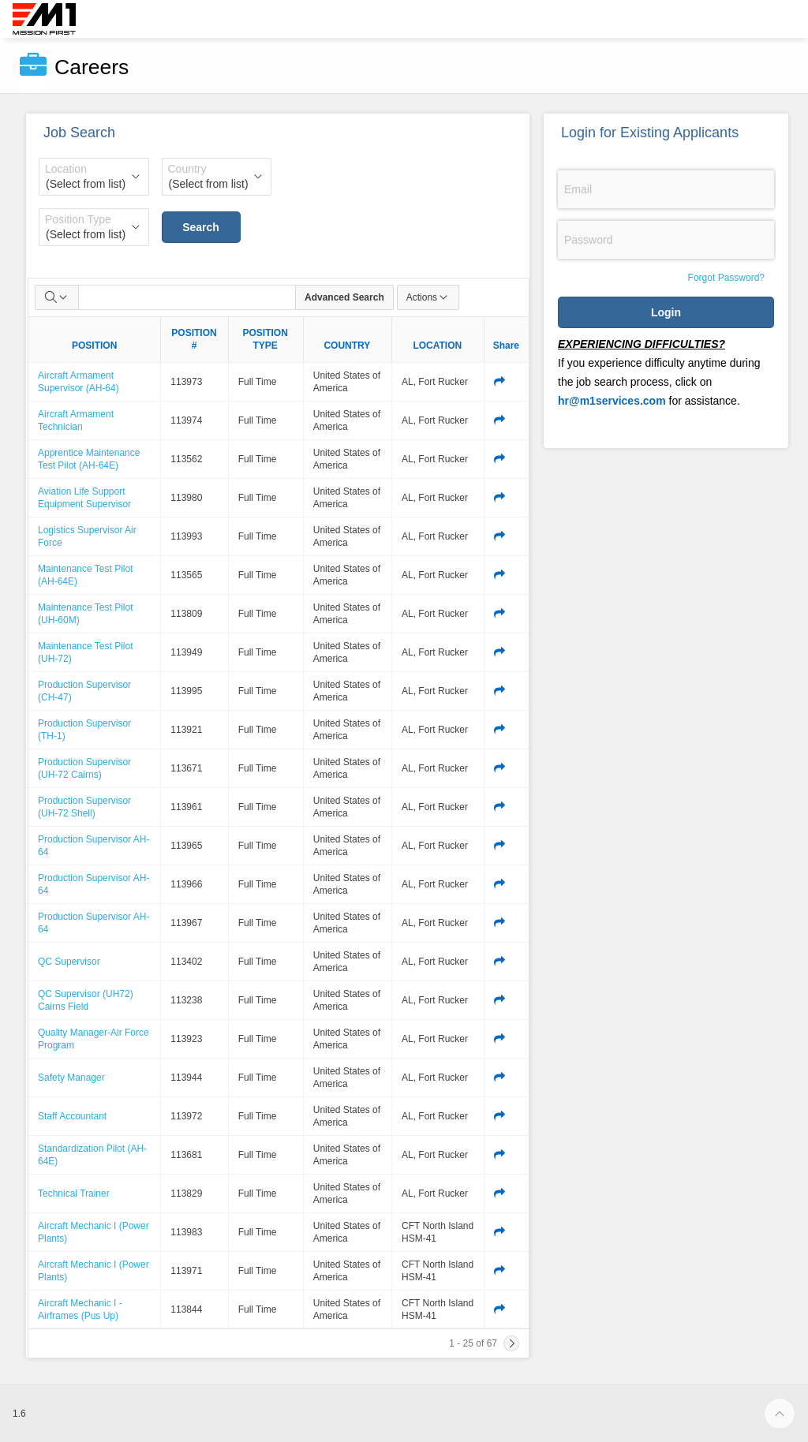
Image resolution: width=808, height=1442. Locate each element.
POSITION (94, 345)
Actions (428, 297)
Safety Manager (71, 1077)
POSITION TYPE (265, 339)
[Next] (511, 1343)
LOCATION (437, 345)
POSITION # (193, 339)
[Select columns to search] (57, 297)
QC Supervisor (69, 961)
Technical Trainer (74, 1193)
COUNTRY (347, 345)
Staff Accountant (72, 1116)
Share (506, 345)
